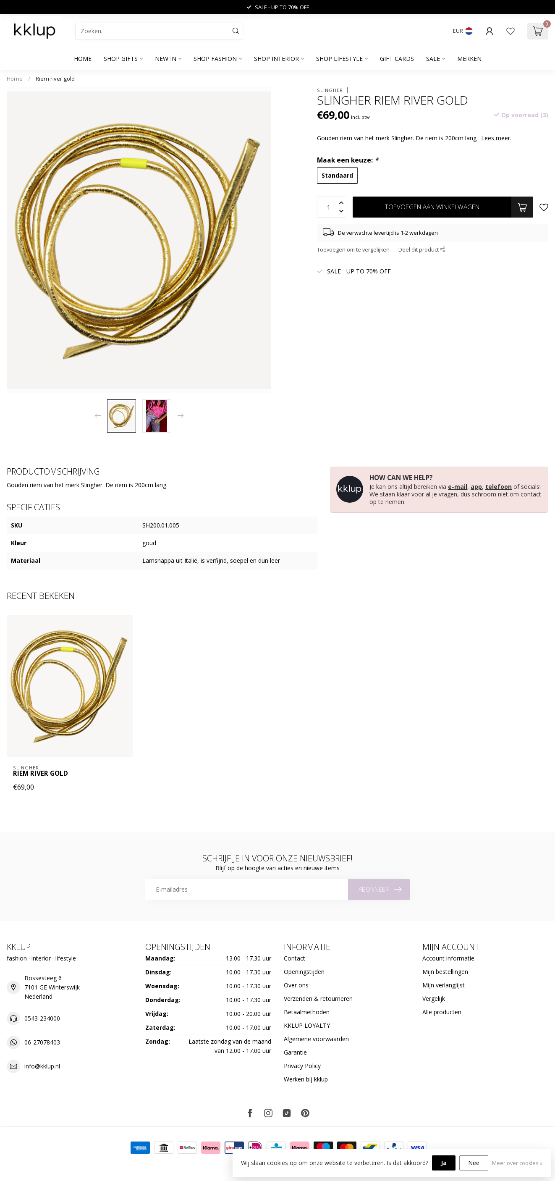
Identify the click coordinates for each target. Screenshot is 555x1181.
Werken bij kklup (306, 1079)
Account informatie (448, 958)
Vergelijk (433, 999)
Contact (294, 958)
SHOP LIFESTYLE (339, 59)
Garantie (295, 1052)
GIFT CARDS (397, 59)
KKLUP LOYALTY (307, 1025)
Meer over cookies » (517, 1163)
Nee (473, 1163)
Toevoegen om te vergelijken (353, 249)
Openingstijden (304, 972)
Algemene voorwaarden (316, 1039)
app (476, 487)
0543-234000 (42, 1018)
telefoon (498, 487)
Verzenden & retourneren (318, 999)
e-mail (457, 487)
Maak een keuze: (347, 160)
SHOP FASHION (215, 59)
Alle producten (441, 1012)
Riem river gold (55, 78)
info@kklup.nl (42, 1066)
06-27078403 (42, 1042)
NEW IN (165, 59)
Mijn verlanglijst (443, 985)
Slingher (330, 90)
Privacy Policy (302, 1066)
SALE (433, 59)
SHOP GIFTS (121, 59)
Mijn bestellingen (445, 972)
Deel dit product (421, 249)
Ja (444, 1163)
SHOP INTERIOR (276, 59)
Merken (469, 59)
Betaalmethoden (307, 1012)
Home (83, 59)
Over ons (296, 985)
